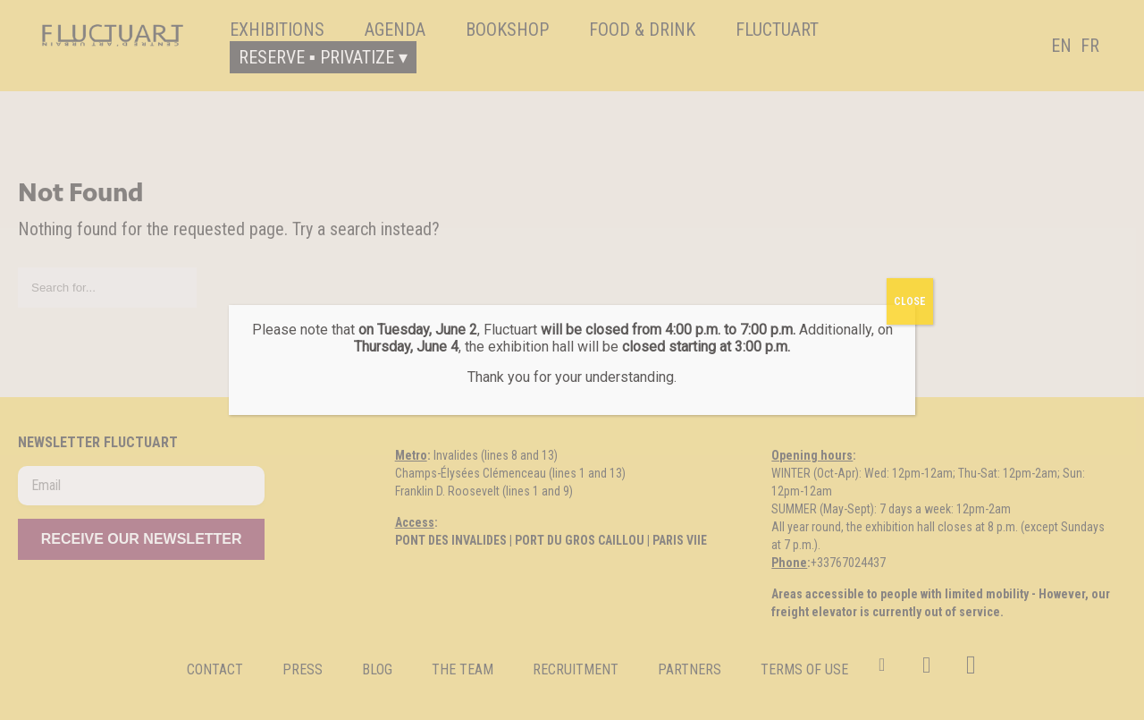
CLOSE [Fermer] (910, 301)
